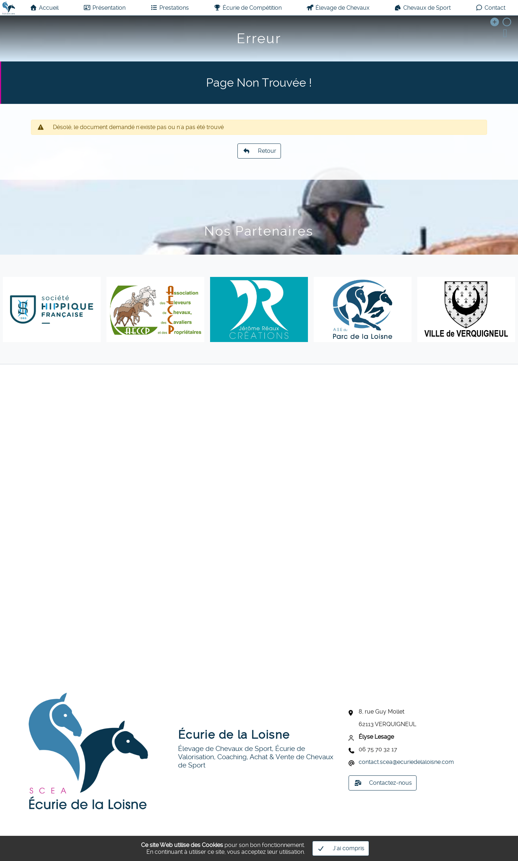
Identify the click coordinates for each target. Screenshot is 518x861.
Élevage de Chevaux (337, 7)
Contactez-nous (383, 783)
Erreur (259, 38)
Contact (490, 7)
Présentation (104, 7)
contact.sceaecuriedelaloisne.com (406, 761)
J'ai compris (341, 848)
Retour (259, 159)
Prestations (169, 7)
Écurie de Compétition (248, 7)
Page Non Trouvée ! (259, 93)
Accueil (44, 7)
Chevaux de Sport (422, 7)
